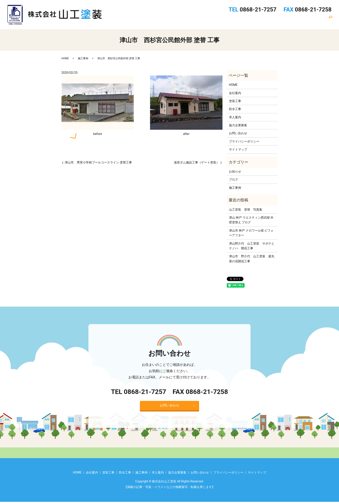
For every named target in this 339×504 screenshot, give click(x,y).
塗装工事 (203, 20)
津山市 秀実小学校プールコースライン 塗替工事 (98, 162)
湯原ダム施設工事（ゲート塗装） (196, 162)
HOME (165, 20)
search (332, 21)
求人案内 (263, 20)
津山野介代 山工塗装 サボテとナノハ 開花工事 (251, 246)
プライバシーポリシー (244, 141)
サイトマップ (238, 149)
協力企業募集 (287, 20)
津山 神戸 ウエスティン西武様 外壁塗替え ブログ (251, 220)
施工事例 (243, 20)
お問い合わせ (313, 20)
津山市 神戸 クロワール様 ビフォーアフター (251, 233)
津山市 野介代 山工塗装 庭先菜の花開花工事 (251, 258)
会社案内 (183, 20)
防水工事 (223, 20)
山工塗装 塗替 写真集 (245, 209)
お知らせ (235, 171)
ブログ (233, 179)
